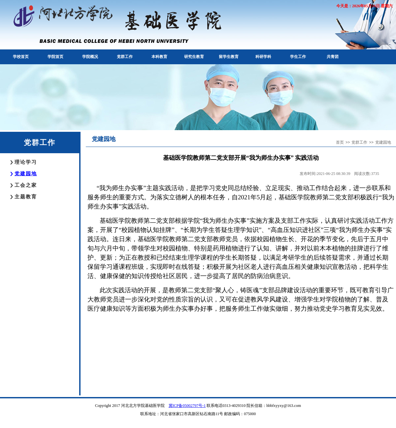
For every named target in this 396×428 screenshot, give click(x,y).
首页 (340, 142)
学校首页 (21, 56)
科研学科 (263, 56)
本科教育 (159, 56)
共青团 (333, 56)
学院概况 (90, 56)
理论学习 (26, 162)
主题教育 (26, 196)
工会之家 (26, 185)
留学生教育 (229, 56)
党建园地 (26, 173)
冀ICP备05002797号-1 (187, 405)
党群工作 (125, 56)
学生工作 (298, 56)
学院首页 (55, 56)
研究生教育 (194, 56)
